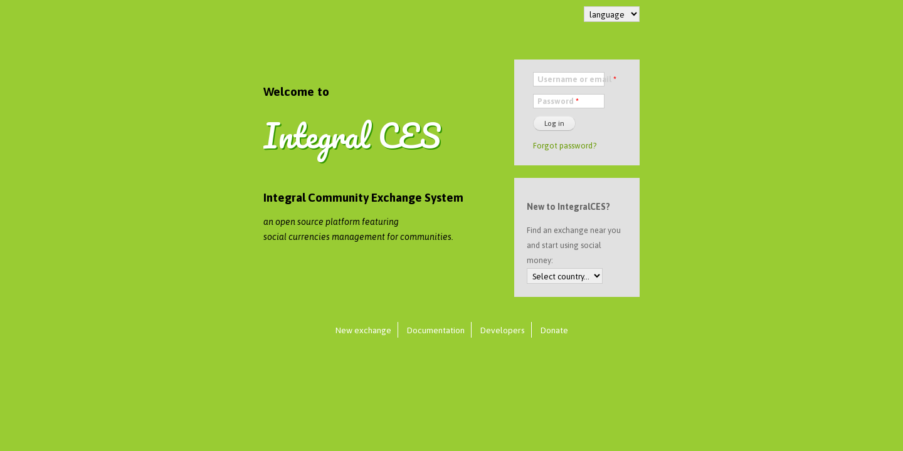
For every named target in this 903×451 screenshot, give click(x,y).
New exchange (363, 330)
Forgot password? (564, 145)
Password (558, 101)
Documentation (436, 330)
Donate (554, 330)
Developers (502, 330)
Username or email (576, 79)
